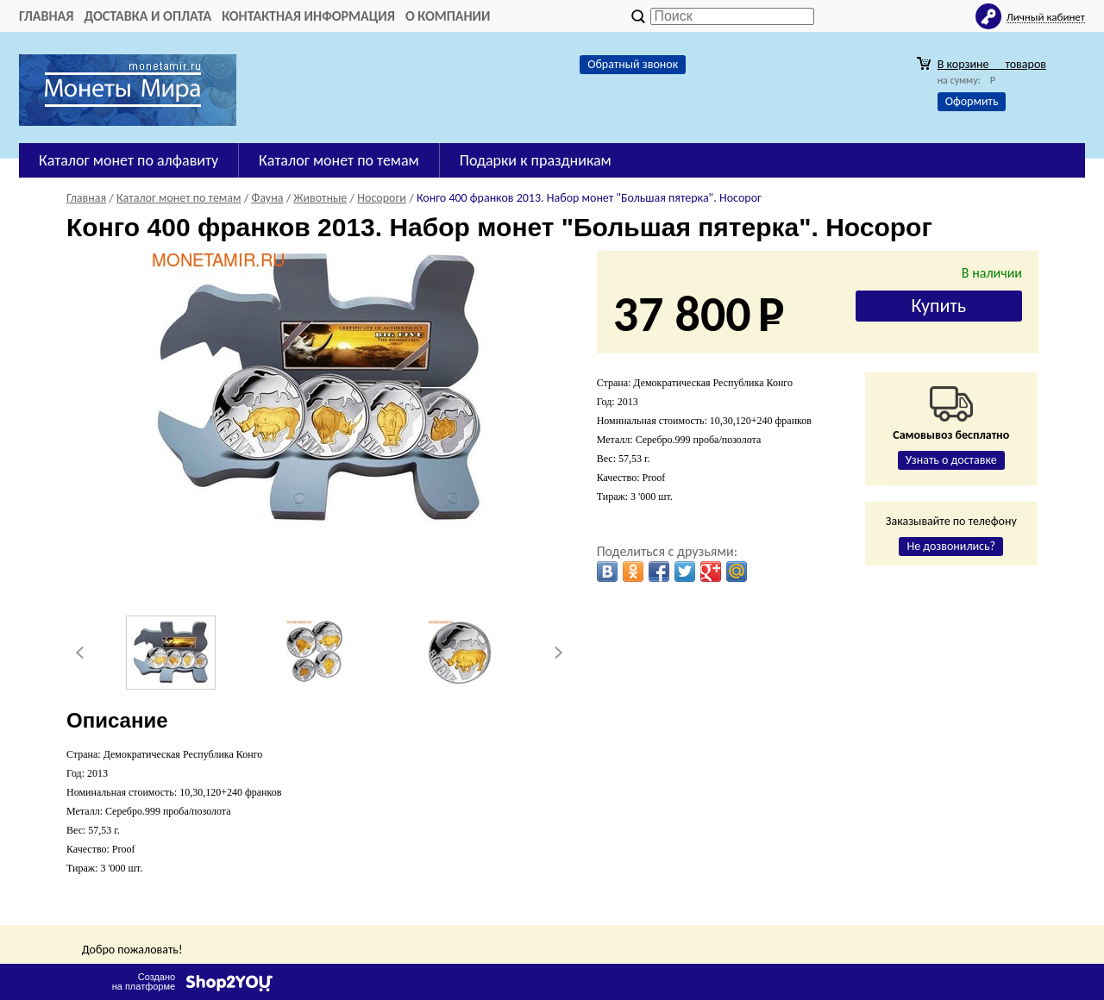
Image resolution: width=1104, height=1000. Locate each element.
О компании (448, 16)
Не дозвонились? (950, 546)
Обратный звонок (632, 64)
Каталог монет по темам (339, 160)
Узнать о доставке (951, 460)
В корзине (992, 64)
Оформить (972, 101)
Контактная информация (308, 16)
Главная (46, 16)
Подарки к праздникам (536, 160)
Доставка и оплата (147, 16)
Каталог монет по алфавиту (128, 160)
